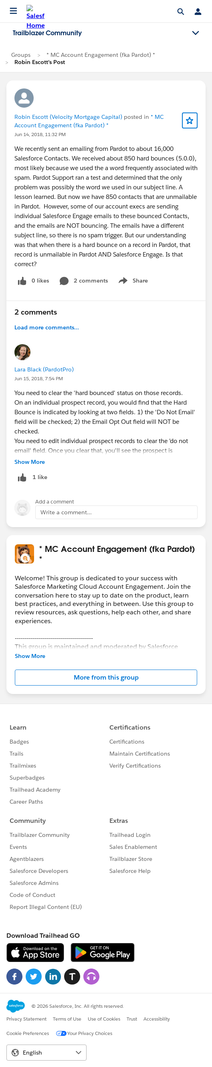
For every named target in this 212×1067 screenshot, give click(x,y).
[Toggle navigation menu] (195, 33)
